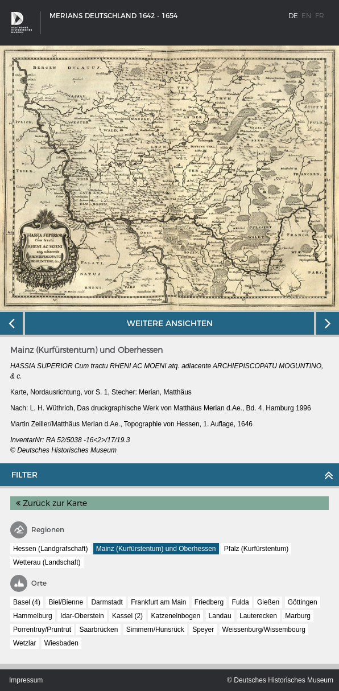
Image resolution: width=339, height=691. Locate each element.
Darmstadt (106, 602)
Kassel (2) (127, 616)
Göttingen (302, 602)
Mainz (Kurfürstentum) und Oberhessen (156, 549)
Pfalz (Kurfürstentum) (256, 549)
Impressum (26, 680)
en (306, 15)
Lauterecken (258, 616)
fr (319, 15)
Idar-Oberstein (82, 616)
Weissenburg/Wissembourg (264, 630)
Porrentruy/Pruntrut (42, 630)
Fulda (240, 602)
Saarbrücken (98, 630)
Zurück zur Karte (51, 503)
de (293, 15)
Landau (220, 616)
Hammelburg (32, 616)
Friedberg (209, 602)
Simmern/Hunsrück (155, 630)
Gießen (268, 602)
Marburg (298, 616)
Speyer (203, 630)
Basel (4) (26, 602)
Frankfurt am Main (158, 602)
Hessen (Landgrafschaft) (50, 549)
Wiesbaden (61, 643)
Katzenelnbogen (175, 616)
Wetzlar (24, 643)
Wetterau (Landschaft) (47, 562)
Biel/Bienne (65, 602)
